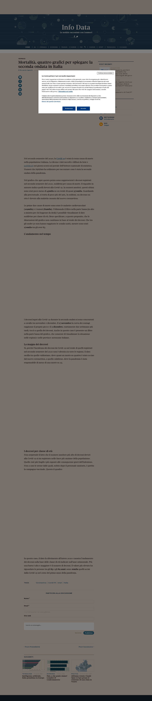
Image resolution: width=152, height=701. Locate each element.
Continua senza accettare (105, 73)
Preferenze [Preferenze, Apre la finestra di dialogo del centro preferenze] (69, 108)
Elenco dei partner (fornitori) (51, 101)
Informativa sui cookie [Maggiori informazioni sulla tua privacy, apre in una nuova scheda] (65, 91)
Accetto (83, 108)
